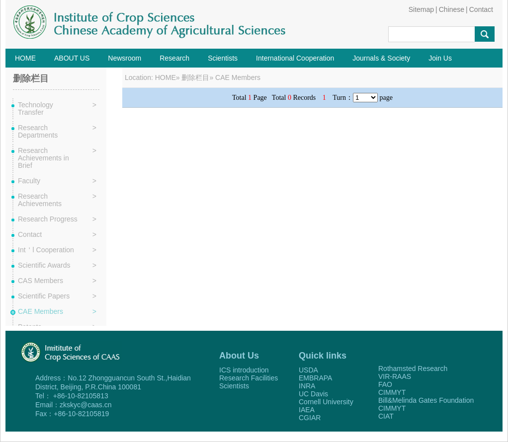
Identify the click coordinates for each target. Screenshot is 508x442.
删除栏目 (195, 77)
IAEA (307, 410)
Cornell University (326, 402)
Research (174, 58)
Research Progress (48, 219)
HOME (25, 58)
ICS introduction (244, 370)
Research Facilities (248, 378)
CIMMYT (392, 392)
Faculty (29, 181)
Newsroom (124, 58)
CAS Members (40, 281)
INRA (307, 386)
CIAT (386, 416)
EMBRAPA (315, 378)
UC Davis (313, 394)
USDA (308, 370)
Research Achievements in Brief (43, 158)
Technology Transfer (35, 108)
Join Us (440, 58)
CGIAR (310, 418)
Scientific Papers (44, 296)
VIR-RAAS (394, 376)
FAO (385, 384)
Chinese (451, 9)
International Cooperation (295, 58)
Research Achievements (40, 200)
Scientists (223, 58)
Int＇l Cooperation (46, 250)
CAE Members (40, 311)
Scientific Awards (44, 265)
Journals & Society (381, 58)
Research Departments (38, 131)
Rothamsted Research (412, 368)
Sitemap (421, 9)
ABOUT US (71, 58)
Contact (481, 9)
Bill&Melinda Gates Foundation (426, 400)
